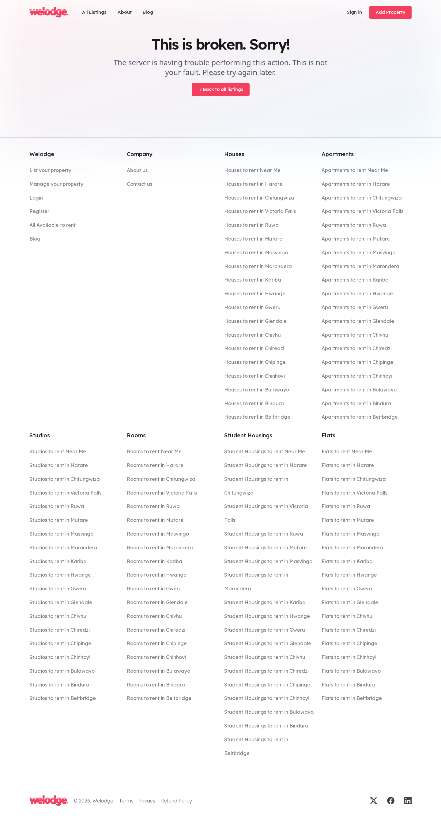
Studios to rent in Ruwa (56, 506)
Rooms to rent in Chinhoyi (156, 657)
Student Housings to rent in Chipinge (267, 685)
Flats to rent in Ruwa (346, 506)
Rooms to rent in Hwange (157, 575)
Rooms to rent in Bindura (156, 685)
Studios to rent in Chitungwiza (64, 479)
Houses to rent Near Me (252, 170)
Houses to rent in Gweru (252, 307)
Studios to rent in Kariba (58, 561)
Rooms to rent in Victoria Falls (162, 493)
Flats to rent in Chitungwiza (354, 479)
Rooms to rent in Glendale (157, 602)
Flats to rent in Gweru (347, 588)
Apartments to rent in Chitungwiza (362, 198)
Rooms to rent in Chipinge (157, 643)
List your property (50, 170)
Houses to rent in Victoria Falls (260, 211)
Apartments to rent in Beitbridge (360, 417)
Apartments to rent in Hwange (357, 293)
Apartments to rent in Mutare (356, 239)
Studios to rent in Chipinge (60, 643)
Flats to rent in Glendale (350, 602)
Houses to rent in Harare (253, 184)
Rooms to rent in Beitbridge (159, 698)
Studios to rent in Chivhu (57, 616)
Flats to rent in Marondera (352, 547)
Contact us (139, 184)
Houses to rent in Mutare (253, 239)
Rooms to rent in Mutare (155, 520)
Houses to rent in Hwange (254, 293)
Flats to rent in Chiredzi (349, 630)
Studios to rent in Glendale (60, 602)
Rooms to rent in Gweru (154, 588)
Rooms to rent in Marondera (160, 547)
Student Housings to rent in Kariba (265, 602)
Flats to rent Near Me (347, 451)
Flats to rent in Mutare (348, 520)
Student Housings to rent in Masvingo (268, 561)
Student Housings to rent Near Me (264, 451)
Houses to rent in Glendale (255, 321)
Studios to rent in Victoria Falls (65, 493)
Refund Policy (176, 801)
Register (39, 211)
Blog (148, 12)
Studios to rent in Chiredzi (59, 630)
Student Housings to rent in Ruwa (263, 534)
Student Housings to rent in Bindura (266, 726)
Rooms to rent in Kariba (154, 561)
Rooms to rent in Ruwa (153, 506)
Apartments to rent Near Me (355, 170)
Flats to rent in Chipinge (349, 643)
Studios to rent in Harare (58, 465)
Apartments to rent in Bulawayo (359, 390)
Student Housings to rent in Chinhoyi (266, 698)
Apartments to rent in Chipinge (357, 362)
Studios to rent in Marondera (63, 547)
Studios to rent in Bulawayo (62, 671)
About (125, 12)
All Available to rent (52, 225)
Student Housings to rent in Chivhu (264, 657)
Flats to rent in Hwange (349, 575)
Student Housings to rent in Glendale (267, 643)
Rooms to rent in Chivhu (154, 616)
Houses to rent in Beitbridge (257, 417)
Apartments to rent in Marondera (360, 266)
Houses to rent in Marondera (258, 266)
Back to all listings (220, 89)
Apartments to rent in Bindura (356, 403)
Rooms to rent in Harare (155, 465)
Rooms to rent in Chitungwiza (161, 479)
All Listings (94, 12)
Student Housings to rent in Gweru (264, 630)
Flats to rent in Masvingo (350, 534)
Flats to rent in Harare (348, 465)
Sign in (354, 12)
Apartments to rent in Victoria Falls (362, 211)
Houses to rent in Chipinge (255, 362)
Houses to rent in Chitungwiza (259, 198)
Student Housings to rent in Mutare (265, 547)
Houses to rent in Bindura (254, 403)
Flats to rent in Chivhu (347, 616)
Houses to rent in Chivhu (252, 335)
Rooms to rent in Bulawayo (158, 671)
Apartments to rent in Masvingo (358, 252)
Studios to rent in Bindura (59, 685)
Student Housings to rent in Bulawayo (269, 712)
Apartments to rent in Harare (356, 184)
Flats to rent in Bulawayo (351, 671)
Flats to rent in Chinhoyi (349, 657)
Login (36, 198)
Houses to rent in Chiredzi (254, 348)
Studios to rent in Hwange (60, 575)
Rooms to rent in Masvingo (158, 534)
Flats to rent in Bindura (348, 685)
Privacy (147, 801)
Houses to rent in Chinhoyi (254, 376)
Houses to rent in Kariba (252, 280)
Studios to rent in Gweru (57, 588)
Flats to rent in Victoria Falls (354, 493)
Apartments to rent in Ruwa (354, 225)
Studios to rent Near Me (57, 451)
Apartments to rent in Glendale (358, 321)
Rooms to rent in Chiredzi (156, 630)
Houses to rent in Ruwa (251, 225)
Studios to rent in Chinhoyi (59, 657)
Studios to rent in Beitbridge (62, 698)
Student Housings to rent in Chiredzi (266, 671)
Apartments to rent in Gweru (355, 307)
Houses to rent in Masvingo (256, 252)
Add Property (390, 12)
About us (137, 170)
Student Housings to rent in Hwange (267, 616)
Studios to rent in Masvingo (61, 534)
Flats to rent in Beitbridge (352, 698)
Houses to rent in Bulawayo (256, 390)
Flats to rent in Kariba (347, 561)
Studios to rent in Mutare (58, 520)
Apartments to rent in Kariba (355, 280)
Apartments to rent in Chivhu (355, 335)
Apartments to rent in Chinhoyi (357, 376)
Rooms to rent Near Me (154, 451)
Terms (126, 801)
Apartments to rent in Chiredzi (357, 348)
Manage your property (56, 184)
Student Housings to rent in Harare (265, 465)
